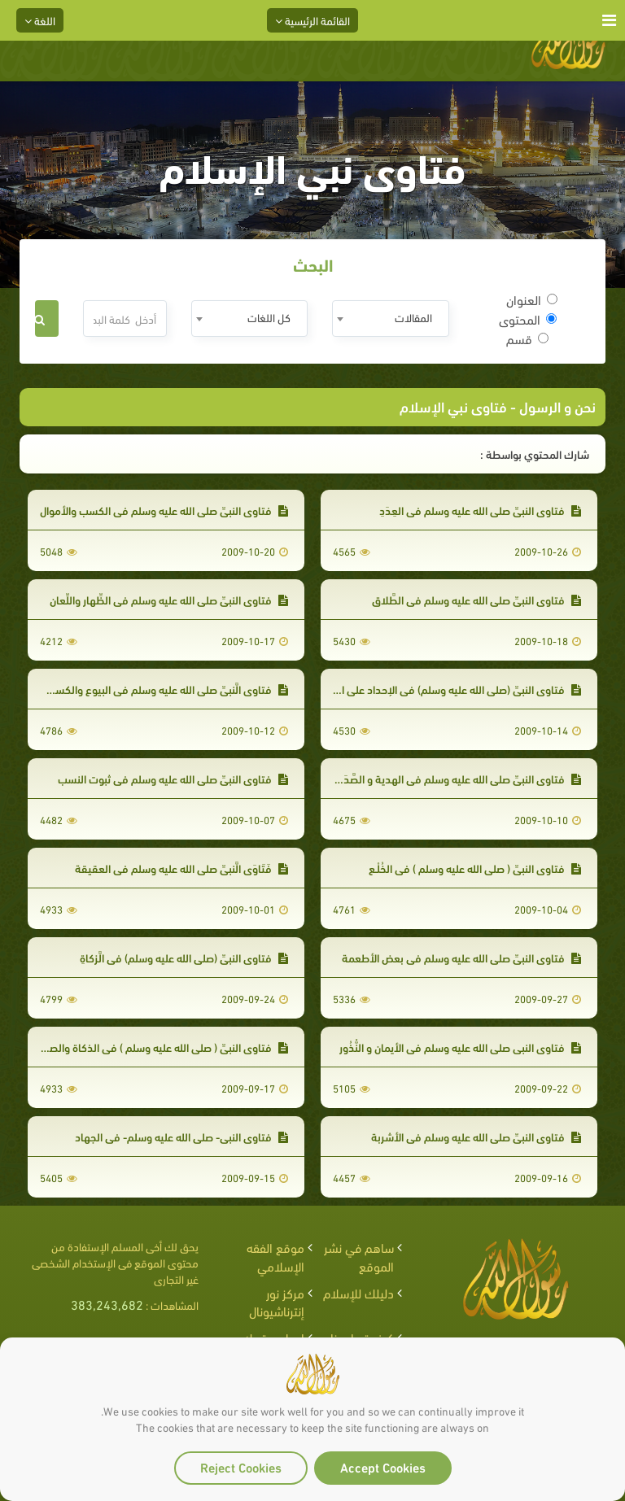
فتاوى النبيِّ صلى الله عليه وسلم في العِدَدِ (480, 509)
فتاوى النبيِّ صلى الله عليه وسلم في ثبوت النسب (173, 778)
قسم (527, 338)
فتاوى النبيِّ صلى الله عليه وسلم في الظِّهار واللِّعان (169, 599)
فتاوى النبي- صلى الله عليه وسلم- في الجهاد (181, 1136)
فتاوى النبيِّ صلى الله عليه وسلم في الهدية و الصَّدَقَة (455, 778)
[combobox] (390, 318)
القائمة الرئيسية (312, 19)
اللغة (39, 19)
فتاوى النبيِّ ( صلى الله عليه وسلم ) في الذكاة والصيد (163, 1046)
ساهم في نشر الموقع (359, 1256)
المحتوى (528, 319)
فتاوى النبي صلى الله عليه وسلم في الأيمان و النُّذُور (460, 1046)
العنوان (531, 299)
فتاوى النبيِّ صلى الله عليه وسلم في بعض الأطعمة (461, 957)
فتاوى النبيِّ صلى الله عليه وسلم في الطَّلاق (476, 599)
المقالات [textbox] (413, 316)
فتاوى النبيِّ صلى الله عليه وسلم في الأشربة (476, 1136)
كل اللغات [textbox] (269, 316)
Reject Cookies (241, 1466)
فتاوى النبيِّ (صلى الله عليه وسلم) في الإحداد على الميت (449, 688)
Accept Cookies (383, 1466)
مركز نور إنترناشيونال (276, 1301)
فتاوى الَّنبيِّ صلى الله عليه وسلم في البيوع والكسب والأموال (147, 688)
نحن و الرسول (556, 406)
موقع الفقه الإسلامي (275, 1256)
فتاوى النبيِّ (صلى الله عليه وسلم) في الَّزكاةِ (184, 957)
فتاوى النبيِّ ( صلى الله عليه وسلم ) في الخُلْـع (475, 867)
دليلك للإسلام (358, 1292)
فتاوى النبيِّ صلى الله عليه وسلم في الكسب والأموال (164, 509)
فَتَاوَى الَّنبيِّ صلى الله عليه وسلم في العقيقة (181, 867)
